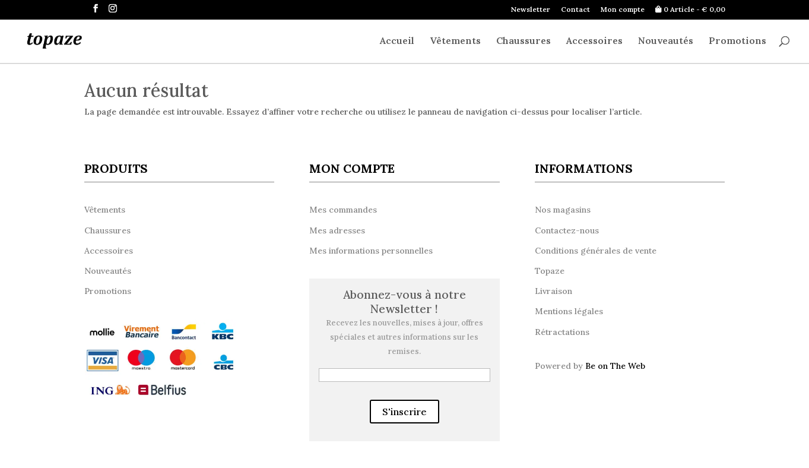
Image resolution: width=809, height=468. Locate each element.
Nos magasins (563, 209)
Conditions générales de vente (595, 250)
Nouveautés (665, 41)
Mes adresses (337, 230)
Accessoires (594, 41)
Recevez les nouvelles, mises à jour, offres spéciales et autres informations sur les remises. (404, 337)
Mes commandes (343, 209)
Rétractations (562, 332)
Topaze (549, 270)
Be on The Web (615, 366)
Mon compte (623, 10)
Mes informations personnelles (371, 250)
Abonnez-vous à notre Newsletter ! (404, 302)
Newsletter (530, 10)
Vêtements (455, 41)
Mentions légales (569, 311)
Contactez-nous (567, 230)
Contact (575, 10)
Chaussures (523, 41)
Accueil (397, 41)
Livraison (553, 291)
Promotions (737, 41)
